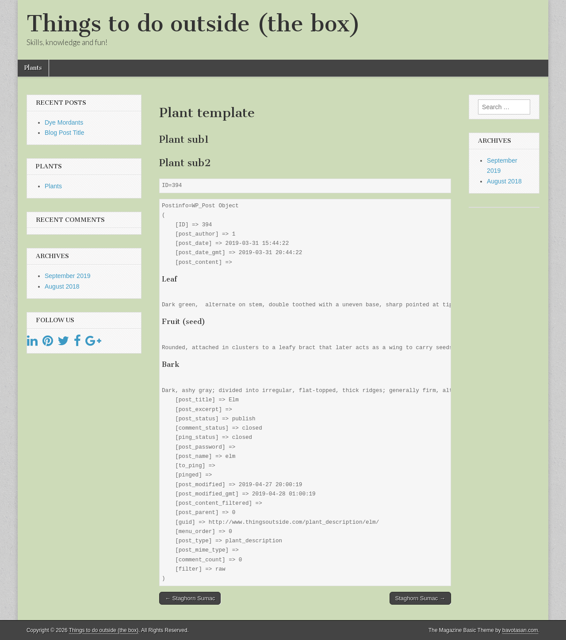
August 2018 (62, 286)
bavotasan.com (520, 630)
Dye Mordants (64, 122)
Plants (33, 68)
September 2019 (68, 275)
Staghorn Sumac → (420, 598)
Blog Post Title (64, 132)
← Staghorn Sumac (190, 598)
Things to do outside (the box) (193, 23)
